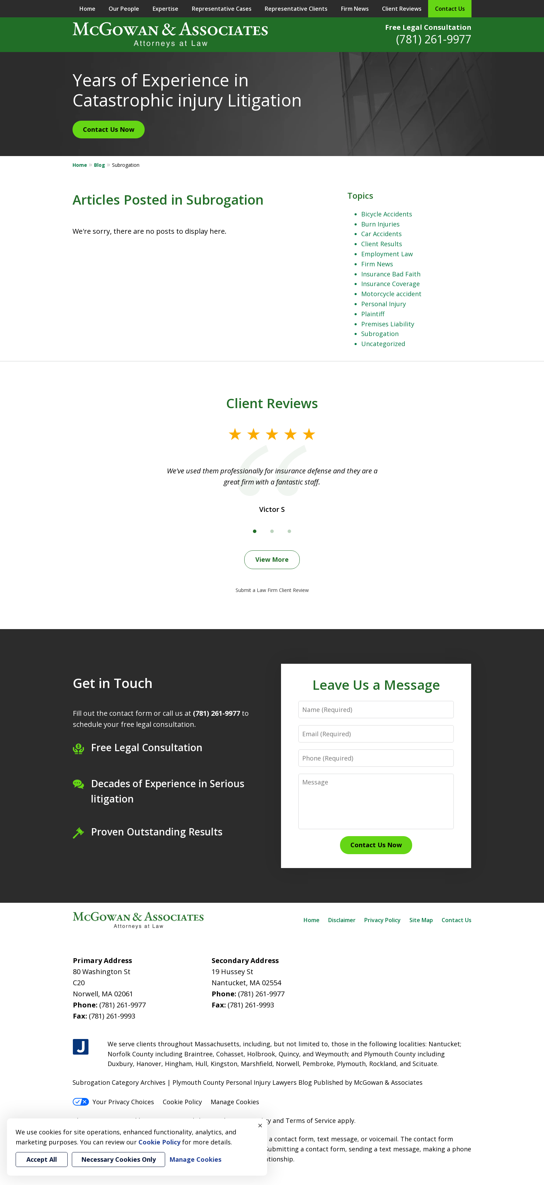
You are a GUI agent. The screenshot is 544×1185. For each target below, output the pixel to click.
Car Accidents (381, 234)
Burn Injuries (380, 224)
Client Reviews (402, 8)
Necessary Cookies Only (118, 1159)
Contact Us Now (108, 129)
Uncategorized (383, 344)
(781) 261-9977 (433, 39)
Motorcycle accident (391, 294)
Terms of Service (311, 1120)
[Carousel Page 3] (289, 531)
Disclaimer (342, 920)
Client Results (381, 244)
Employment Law (387, 254)
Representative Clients (296, 8)
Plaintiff (372, 314)
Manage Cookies (235, 1102)
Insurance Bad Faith (390, 274)
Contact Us (450, 8)
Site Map (421, 920)
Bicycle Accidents (386, 214)
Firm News (355, 8)
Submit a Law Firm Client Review (272, 590)
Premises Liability (387, 324)
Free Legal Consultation (428, 27)
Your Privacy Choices (113, 1102)
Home (87, 8)
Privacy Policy (382, 920)
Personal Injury (383, 304)
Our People (124, 8)
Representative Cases (222, 8)
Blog (99, 165)
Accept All (41, 1159)
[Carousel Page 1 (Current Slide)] (254, 531)
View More (272, 559)
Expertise (165, 8)
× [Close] (260, 1125)
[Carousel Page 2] (272, 531)
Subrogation (380, 333)
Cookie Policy (182, 1102)
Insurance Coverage (390, 284)
